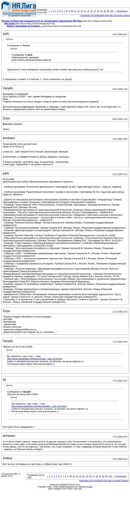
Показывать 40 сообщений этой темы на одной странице (104, 481)
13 (82, 11)
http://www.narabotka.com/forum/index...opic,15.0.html (34, 359)
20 (105, 11)
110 (111, 11)
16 (91, 11)
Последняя (122, 11)
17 (95, 11)
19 (101, 11)
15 (88, 11)
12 (78, 11)
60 (108, 11)
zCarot (89, 487)
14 (85, 11)
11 (75, 11)
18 (98, 11)
